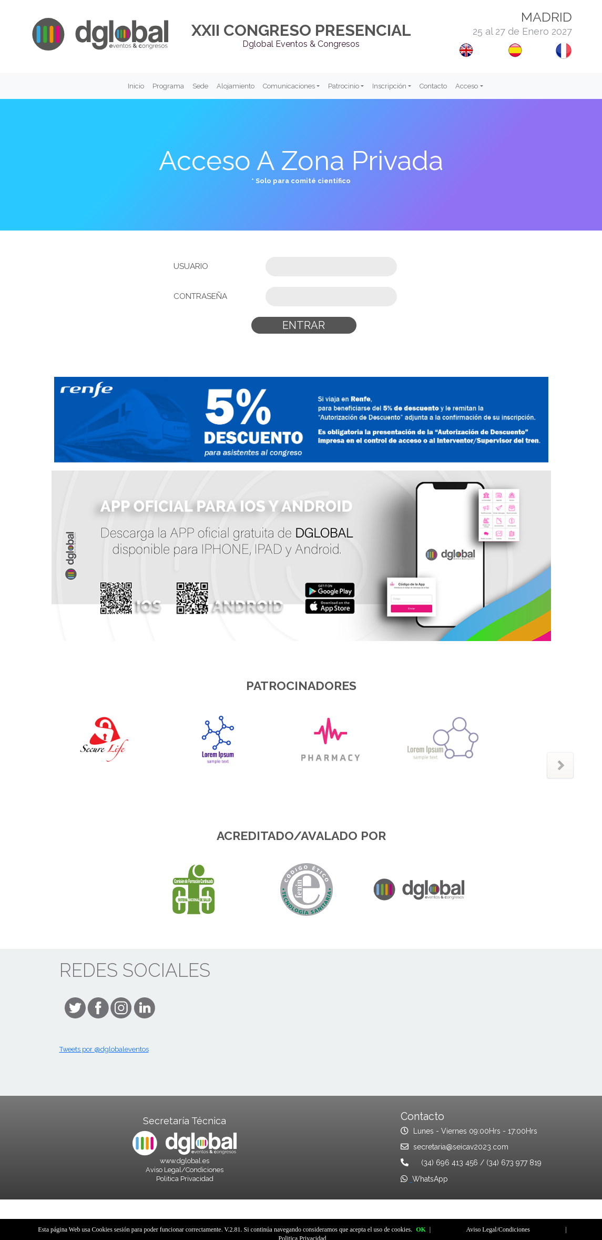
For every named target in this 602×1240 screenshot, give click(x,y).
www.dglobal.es (184, 1161)
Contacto (433, 86)
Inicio (136, 86)
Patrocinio (343, 86)
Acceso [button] (466, 86)
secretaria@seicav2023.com (460, 1147)
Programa (168, 86)
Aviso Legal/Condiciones (184, 1170)
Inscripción (389, 86)
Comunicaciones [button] (289, 86)
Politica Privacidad (184, 1179)
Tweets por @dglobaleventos (104, 1049)
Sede (200, 86)
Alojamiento (235, 86)
